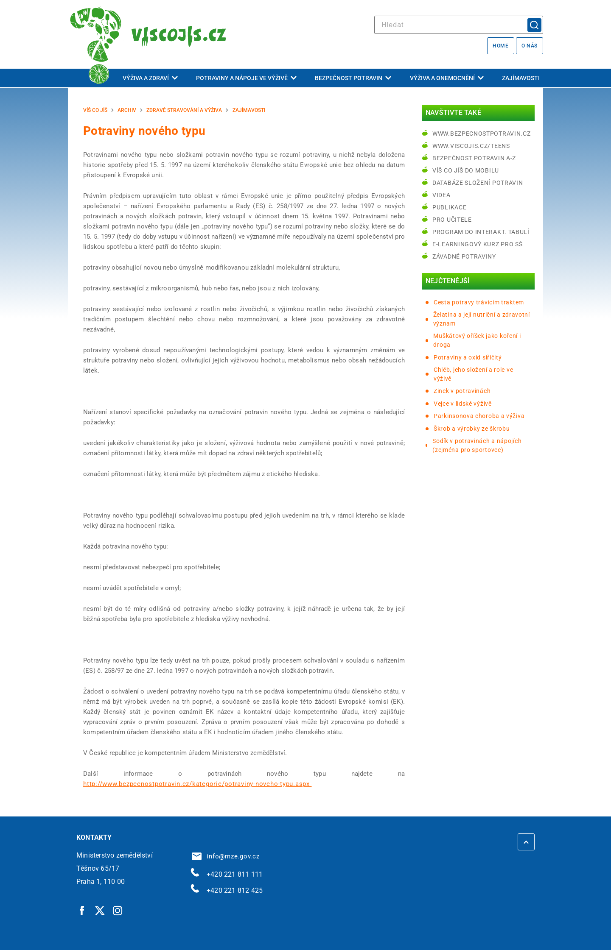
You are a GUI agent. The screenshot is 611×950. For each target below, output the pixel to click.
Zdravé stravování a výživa (184, 110)
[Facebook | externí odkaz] (82, 910)
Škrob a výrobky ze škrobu (472, 428)
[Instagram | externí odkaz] (118, 910)
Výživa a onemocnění (447, 78)
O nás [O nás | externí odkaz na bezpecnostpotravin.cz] (529, 46)
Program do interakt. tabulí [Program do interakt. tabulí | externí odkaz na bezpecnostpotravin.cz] (481, 231)
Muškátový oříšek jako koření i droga (477, 340)
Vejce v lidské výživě (463, 403)
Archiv (127, 110)
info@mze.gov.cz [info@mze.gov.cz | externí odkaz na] (226, 856)
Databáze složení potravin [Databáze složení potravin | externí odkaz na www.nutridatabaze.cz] (477, 182)
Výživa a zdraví (150, 78)
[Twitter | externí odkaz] (100, 910)
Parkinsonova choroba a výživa (479, 415)
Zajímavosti (521, 78)
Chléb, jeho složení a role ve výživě (473, 374)
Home (500, 46)
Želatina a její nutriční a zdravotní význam (481, 319)
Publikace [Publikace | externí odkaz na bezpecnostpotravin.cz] (449, 207)
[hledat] (458, 25)
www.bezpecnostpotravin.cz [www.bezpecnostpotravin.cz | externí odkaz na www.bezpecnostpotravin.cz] (481, 133)
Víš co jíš (95, 110)
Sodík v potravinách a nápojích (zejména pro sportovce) (476, 445)
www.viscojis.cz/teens (471, 145)
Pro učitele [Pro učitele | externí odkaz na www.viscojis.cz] (452, 219)
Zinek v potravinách (462, 390)
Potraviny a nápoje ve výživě (246, 78)
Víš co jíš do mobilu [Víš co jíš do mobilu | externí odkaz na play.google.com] (465, 170)
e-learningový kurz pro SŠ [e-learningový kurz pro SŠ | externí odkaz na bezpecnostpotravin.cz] (477, 244)
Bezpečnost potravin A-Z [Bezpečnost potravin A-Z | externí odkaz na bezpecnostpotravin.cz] (474, 158)
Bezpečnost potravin (353, 78)
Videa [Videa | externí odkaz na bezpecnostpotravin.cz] (441, 195)
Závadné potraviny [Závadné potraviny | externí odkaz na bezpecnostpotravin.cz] (464, 256)
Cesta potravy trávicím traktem (479, 302)
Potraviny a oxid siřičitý (468, 357)
